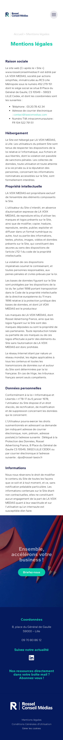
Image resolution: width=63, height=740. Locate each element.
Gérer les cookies (31, 728)
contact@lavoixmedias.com (30, 114)
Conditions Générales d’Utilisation (31, 724)
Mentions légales (31, 719)
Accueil (18, 34)
